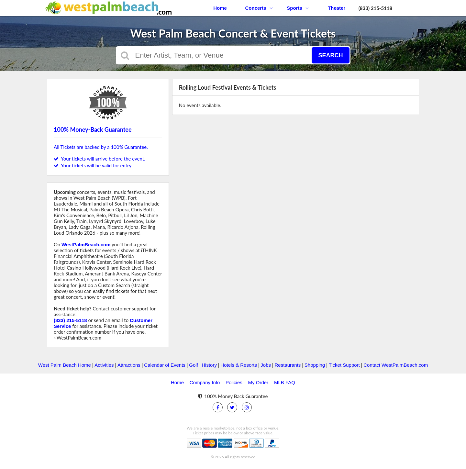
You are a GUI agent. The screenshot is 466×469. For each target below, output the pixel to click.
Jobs (266, 365)
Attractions (128, 365)
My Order (258, 382)
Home (220, 8)
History (209, 365)
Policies (234, 382)
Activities (104, 365)
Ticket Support (344, 365)
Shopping (315, 365)
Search (330, 55)
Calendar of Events (164, 365)
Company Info (205, 382)
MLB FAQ (284, 382)
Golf (193, 365)
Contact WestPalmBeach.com (395, 365)
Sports (298, 8)
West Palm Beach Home (64, 365)
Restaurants (287, 365)
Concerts (258, 8)
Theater (336, 8)
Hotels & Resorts (238, 365)
